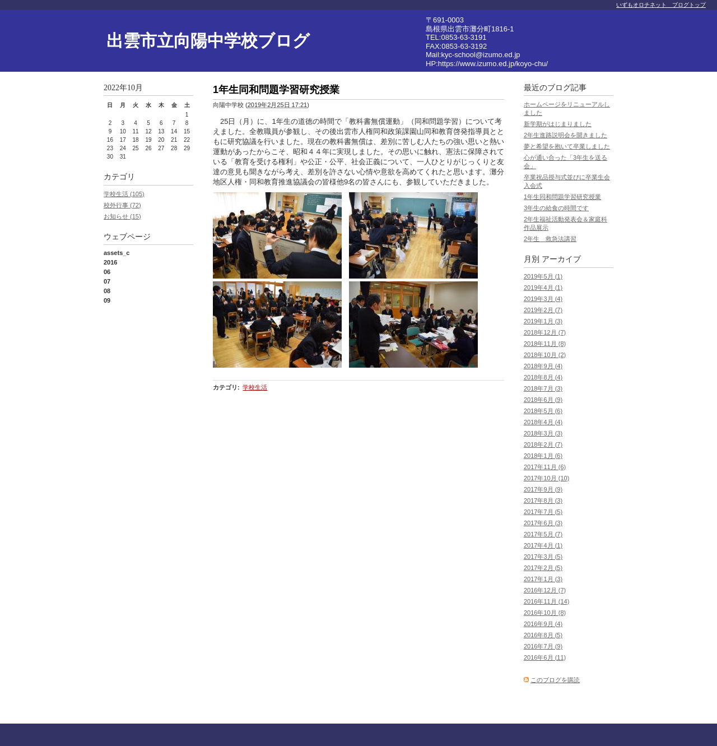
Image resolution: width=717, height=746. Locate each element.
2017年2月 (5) (543, 567)
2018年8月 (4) (543, 377)
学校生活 (255, 387)
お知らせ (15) (122, 216)
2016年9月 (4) (543, 623)
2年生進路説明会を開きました (565, 135)
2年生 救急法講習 (550, 238)
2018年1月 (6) (543, 455)
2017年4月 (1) (543, 545)
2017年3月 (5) (543, 556)
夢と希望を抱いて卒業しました (567, 146)
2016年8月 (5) (543, 635)
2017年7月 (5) (543, 511)
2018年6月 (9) (543, 399)
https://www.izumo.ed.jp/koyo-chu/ (493, 63)
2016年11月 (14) (546, 601)
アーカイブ (561, 259)
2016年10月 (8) (545, 612)
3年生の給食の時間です (556, 208)
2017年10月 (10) (546, 478)
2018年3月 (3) (543, 433)
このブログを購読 (555, 680)
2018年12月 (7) (545, 332)
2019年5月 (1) (543, 276)
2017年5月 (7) (543, 534)
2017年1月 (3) (543, 579)
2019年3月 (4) (543, 298)
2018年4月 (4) (543, 422)
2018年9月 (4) (543, 366)
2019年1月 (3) (543, 321)
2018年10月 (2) (545, 354)
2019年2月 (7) (543, 310)
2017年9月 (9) (543, 489)
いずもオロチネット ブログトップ (661, 5)
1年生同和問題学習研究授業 (562, 196)
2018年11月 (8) (545, 343)
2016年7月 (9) (543, 646)
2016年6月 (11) (545, 657)
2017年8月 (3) (543, 500)
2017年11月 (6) (545, 467)
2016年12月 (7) (545, 590)
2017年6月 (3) (543, 523)
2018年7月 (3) (543, 388)
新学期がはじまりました (558, 124)
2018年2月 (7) (543, 444)
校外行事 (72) (122, 205)
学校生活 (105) (124, 194)
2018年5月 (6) (543, 410)
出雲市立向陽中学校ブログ (208, 40)
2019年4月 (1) (543, 287)
